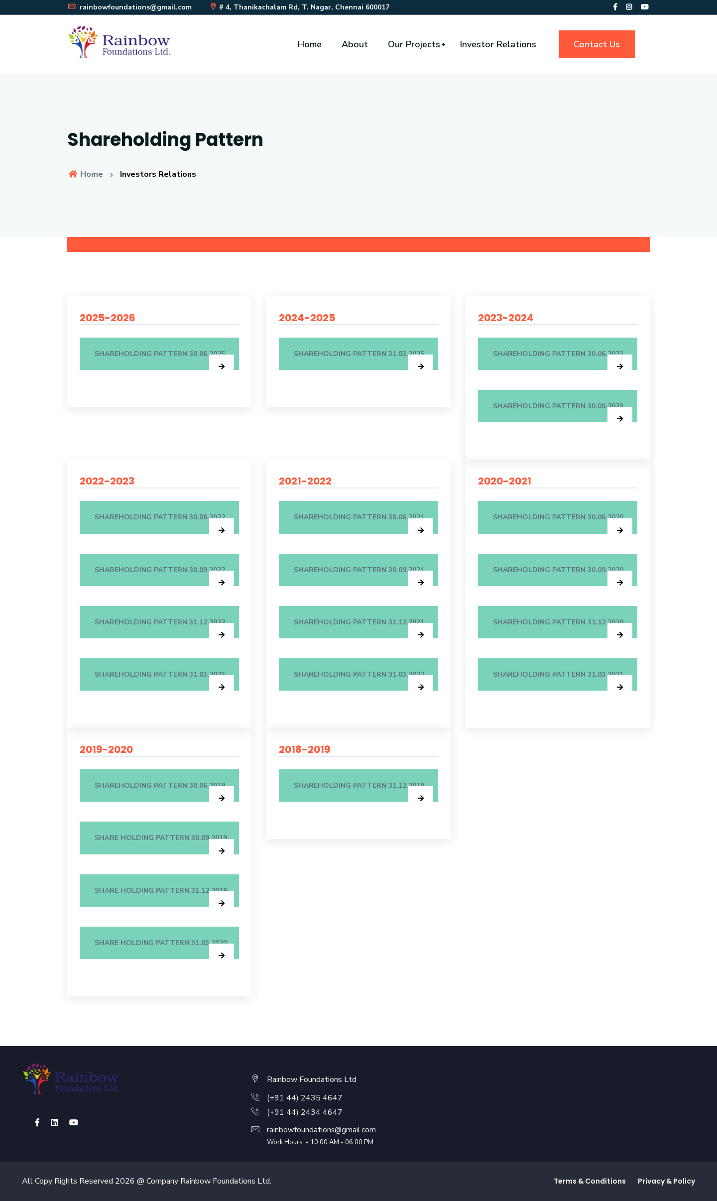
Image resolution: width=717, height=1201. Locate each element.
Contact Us (597, 44)
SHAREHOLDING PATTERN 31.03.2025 (363, 359)
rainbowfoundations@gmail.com (129, 7)
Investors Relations (158, 174)
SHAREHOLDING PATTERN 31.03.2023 (164, 680)
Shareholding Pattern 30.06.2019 (164, 791)
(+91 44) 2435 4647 (305, 1097)
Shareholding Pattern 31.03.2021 (562, 680)
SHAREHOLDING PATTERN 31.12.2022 (164, 627)
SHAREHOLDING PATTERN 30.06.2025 (164, 359)
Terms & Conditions (590, 1181)
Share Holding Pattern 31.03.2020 (164, 948)
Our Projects (414, 44)
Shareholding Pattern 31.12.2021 (363, 627)
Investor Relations (498, 44)
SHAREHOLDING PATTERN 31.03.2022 (363, 680)
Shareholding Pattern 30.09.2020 (562, 575)
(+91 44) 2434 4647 (305, 1112)
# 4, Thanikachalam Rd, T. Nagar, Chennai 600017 (299, 7)
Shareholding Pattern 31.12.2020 (562, 627)
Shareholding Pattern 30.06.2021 (363, 522)
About (355, 44)
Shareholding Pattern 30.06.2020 (562, 522)
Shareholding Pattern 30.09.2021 (363, 575)
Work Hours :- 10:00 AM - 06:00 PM (320, 1142)
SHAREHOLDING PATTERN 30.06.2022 (164, 522)
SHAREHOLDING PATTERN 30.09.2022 (164, 575)
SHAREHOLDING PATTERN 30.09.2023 (562, 411)
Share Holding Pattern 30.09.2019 (164, 843)
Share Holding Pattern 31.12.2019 (164, 896)
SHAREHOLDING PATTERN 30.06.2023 (562, 359)
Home (310, 44)
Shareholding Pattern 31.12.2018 (363, 791)
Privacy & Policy (666, 1181)
